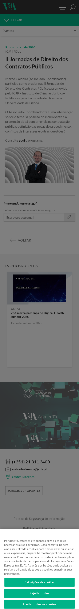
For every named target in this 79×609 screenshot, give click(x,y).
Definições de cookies (39, 584)
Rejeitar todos (40, 595)
